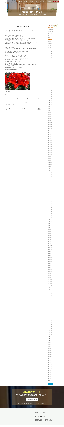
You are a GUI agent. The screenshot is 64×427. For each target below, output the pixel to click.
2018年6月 (50, 178)
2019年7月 (50, 152)
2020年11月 (50, 132)
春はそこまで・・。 (51, 33)
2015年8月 (50, 247)
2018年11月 (50, 168)
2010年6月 (50, 370)
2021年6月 (50, 118)
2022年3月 (50, 100)
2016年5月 (50, 229)
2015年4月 (50, 255)
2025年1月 (50, 43)
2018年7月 (50, 176)
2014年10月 (50, 267)
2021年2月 (50, 126)
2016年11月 (50, 217)
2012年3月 (50, 330)
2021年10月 (50, 110)
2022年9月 (50, 88)
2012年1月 (50, 334)
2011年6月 (50, 346)
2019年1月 (50, 164)
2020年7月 (50, 140)
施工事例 (25, 1)
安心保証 (31, 1)
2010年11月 (50, 360)
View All (23, 108)
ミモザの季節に (51, 31)
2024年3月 (50, 53)
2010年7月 (50, 368)
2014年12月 (50, 263)
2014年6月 (50, 275)
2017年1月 (50, 213)
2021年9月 (50, 112)
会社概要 (49, 1)
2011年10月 (50, 340)
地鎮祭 (49, 37)
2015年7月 (50, 249)
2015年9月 (50, 245)
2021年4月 (50, 122)
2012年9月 (50, 318)
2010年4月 (50, 374)
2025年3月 (50, 41)
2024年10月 (50, 49)
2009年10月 (50, 378)
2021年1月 (50, 128)
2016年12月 (50, 215)
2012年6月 (50, 324)
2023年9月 (50, 63)
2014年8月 (50, 271)
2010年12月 (50, 358)
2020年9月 (50, 136)
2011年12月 (50, 336)
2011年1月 (50, 356)
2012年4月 (50, 328)
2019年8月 (50, 150)
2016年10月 (50, 219)
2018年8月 (50, 174)
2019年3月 (50, 160)
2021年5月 (50, 120)
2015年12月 (50, 239)
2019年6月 (50, 154)
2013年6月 (50, 299)
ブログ (36, 1)
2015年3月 (50, 257)
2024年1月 (50, 57)
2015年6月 (50, 251)
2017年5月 (50, 205)
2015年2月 (50, 259)
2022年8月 (50, 90)
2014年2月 (50, 283)
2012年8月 (50, 320)
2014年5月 (50, 277)
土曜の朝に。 (39, 109)
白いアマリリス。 (9, 109)
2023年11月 (50, 59)
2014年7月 (50, 273)
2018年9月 (50, 172)
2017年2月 (50, 211)
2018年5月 (50, 180)
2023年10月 (50, 61)
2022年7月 (50, 92)
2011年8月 (50, 342)
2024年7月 (50, 51)
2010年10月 (50, 362)
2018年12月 (50, 166)
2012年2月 (50, 332)
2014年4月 (50, 279)
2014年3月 (50, 281)
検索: (49, 380)
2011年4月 (50, 350)
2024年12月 (50, 45)
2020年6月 (50, 142)
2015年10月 (50, 243)
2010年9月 (50, 364)
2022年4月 (50, 98)
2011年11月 (50, 338)
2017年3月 (50, 209)
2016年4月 (50, 231)
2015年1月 (50, 261)
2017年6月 (50, 203)
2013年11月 (50, 289)
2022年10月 (50, 86)
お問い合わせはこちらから (32, 399)
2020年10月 (50, 134)
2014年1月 (50, 285)
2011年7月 (50, 344)
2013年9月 (50, 293)
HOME (20, 1)
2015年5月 (50, 253)
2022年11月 (50, 84)
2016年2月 (50, 235)
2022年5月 (50, 96)
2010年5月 (50, 372)
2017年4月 (50, 207)
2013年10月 (50, 291)
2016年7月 (50, 225)
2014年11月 (50, 265)
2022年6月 (50, 94)
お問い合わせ (56, 1)
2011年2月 (50, 354)
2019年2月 (50, 162)
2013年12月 (50, 287)
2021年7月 (50, 116)
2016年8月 (50, 223)
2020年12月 (50, 130)
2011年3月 (50, 352)
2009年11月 (50, 376)
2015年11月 (50, 241)
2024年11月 (50, 47)
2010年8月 (50, 366)
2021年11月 (50, 108)
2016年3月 (50, 233)
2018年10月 (50, 170)
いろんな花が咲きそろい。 (53, 29)
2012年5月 (50, 326)
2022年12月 (50, 82)
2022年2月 (50, 102)
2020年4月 (50, 146)
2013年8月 (50, 295)
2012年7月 (50, 322)
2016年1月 (50, 237)
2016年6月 (50, 227)
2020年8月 (50, 138)
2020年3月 (50, 148)
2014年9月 (50, 269)
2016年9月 (50, 221)
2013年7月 (50, 297)
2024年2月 (50, 55)
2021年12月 (50, 106)
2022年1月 (50, 104)
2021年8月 (50, 114)
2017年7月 (50, 201)
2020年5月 (50, 144)
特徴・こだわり (42, 1)
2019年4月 (50, 158)
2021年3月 (50, 124)
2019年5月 (50, 156)
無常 (49, 35)
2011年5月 (50, 348)
